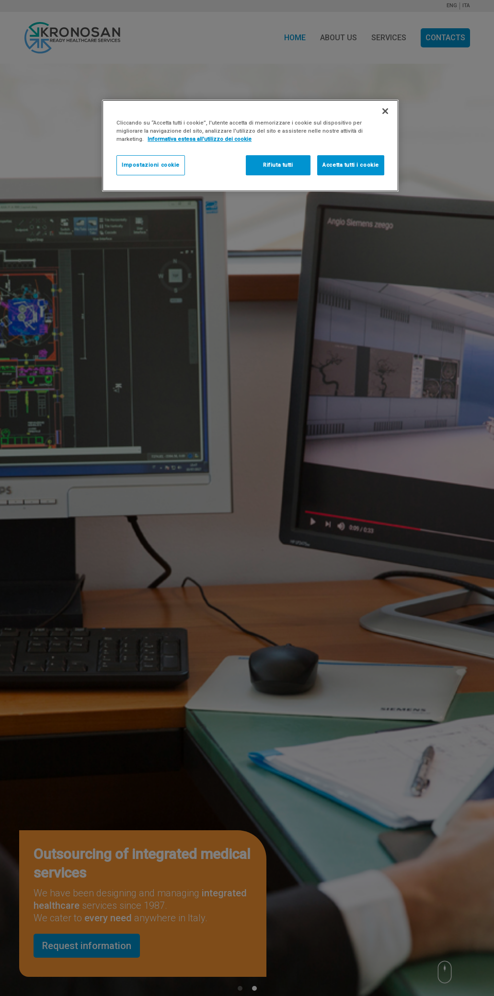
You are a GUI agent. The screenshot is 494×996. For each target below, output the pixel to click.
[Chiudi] (385, 111)
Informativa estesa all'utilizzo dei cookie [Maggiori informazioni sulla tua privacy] (200, 139)
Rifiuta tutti (278, 164)
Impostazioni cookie (151, 164)
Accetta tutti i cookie (350, 164)
